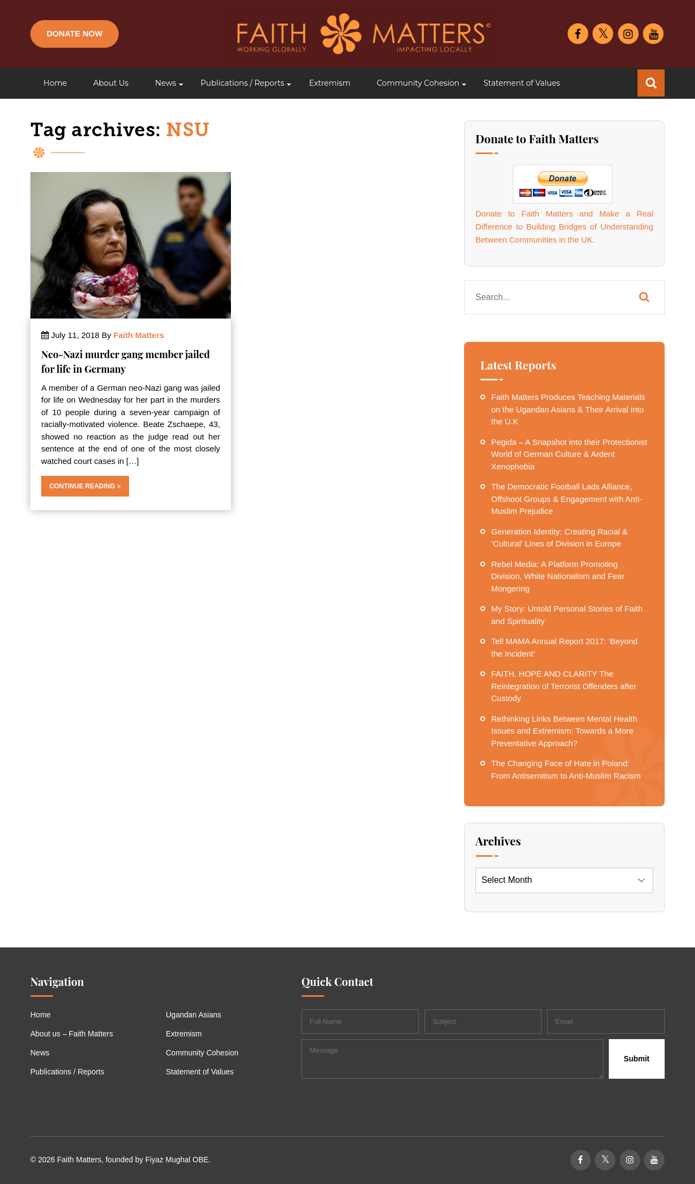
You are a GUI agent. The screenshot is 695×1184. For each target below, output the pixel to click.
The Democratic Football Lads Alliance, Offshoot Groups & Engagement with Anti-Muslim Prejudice (566, 498)
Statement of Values (200, 1071)
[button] (164, 83)
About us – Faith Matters (71, 1033)
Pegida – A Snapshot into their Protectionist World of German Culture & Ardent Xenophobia (569, 454)
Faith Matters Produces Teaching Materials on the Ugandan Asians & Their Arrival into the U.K (568, 409)
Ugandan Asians (193, 1014)
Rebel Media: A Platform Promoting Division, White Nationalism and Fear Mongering (558, 576)
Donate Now (74, 33)
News (39, 1052)
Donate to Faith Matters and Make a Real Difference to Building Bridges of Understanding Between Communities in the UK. (564, 226)
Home (40, 1014)
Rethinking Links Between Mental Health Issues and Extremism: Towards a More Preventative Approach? (564, 731)
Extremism (184, 1033)
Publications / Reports (67, 1071)
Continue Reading (85, 486)
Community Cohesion (202, 1052)
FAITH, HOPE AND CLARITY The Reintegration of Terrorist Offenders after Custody (563, 686)
